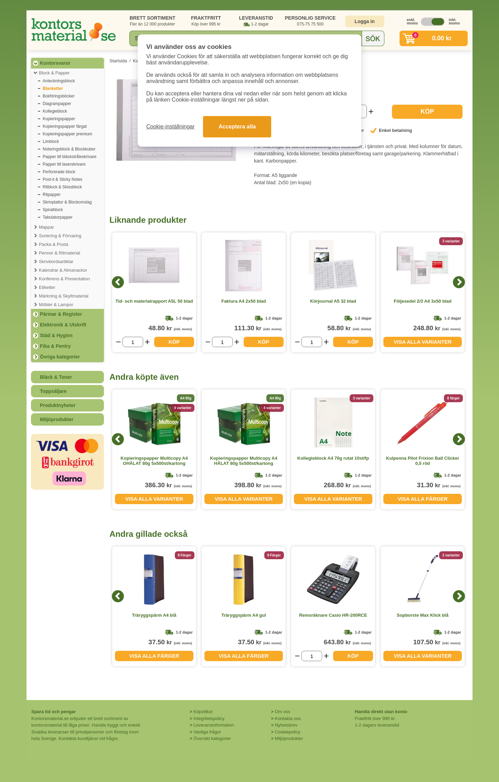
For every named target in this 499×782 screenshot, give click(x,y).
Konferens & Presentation (64, 278)
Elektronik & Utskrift (63, 324)
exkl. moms (410, 21)
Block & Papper (54, 72)
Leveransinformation (213, 725)
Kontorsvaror (55, 63)
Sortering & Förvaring (60, 235)
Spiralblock (53, 209)
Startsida (118, 60)
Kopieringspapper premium (67, 134)
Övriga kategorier (60, 356)
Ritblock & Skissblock (62, 187)
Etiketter (47, 287)
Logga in (364, 21)
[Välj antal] (133, 342)
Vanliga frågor (207, 731)
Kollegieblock (55, 111)
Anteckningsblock (59, 81)
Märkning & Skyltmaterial (63, 296)
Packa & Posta (53, 244)
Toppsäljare (53, 391)
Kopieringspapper (59, 118)
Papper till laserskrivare (64, 164)
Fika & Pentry (55, 346)
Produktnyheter (57, 405)
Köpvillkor (203, 711)
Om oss (282, 711)
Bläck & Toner (56, 377)
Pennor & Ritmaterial (59, 253)
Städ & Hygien (56, 335)
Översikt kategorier (212, 738)
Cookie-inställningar (170, 126)
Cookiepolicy (287, 731)
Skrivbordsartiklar (56, 261)
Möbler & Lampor (56, 304)
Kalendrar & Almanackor (63, 270)
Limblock (51, 141)
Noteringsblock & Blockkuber (69, 149)
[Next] (459, 282)
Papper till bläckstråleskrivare (69, 156)
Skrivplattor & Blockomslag (67, 202)
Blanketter (53, 88)
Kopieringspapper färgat (65, 126)
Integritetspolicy (208, 718)
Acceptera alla (237, 126)
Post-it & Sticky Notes (62, 179)
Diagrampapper (57, 103)
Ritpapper (52, 194)
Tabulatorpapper (58, 217)
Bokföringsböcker (59, 96)
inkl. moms (452, 21)
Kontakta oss (288, 718)
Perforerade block (59, 171)
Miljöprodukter (56, 419)
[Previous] (118, 282)
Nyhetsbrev (286, 725)
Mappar (46, 227)
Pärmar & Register (61, 314)
